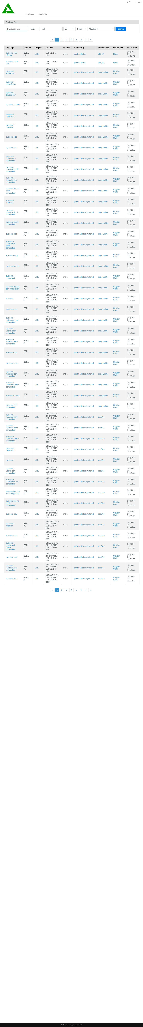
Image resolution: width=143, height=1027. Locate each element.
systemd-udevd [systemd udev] (12, 395)
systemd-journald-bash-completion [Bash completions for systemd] (12, 341)
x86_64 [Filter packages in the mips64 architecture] (101, 54)
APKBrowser (65, 1025)
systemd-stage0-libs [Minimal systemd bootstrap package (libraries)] (10, 72)
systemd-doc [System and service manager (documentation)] (11, 309)
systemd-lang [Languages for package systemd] (12, 255)
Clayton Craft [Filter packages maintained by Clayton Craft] (116, 72)
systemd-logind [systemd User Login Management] (12, 266)
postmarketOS (77, 1025)
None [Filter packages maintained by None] (115, 54)
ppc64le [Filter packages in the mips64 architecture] (101, 417)
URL (37, 54)
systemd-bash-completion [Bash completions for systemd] (12, 223)
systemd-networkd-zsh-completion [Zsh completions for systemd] (12, 320)
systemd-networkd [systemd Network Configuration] (10, 115)
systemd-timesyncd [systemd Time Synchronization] (10, 277)
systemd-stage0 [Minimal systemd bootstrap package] (13, 105)
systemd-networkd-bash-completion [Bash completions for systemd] (12, 384)
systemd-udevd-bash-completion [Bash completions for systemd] (11, 331)
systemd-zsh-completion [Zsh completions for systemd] (12, 406)
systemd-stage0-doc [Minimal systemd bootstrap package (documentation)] (11, 83)
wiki (129, 2)
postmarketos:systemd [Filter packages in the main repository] (84, 72)
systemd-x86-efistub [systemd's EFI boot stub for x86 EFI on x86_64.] (12, 54)
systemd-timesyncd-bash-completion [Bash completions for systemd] (10, 244)
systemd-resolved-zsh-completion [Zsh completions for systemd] (12, 374)
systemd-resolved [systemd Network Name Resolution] (10, 126)
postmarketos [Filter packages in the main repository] (80, 54)
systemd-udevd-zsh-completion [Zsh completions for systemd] (11, 158)
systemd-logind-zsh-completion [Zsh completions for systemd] (13, 288)
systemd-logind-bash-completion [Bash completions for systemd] (13, 191)
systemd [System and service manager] (9, 298)
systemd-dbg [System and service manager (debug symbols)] (11, 352)
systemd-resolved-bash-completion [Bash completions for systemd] (12, 169)
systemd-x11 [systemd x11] (11, 137)
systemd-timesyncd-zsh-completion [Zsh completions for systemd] (12, 212)
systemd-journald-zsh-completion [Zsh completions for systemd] (11, 180)
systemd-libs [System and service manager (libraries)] (11, 234)
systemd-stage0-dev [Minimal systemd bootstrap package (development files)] (11, 94)
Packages (30, 14)
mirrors (138, 2)
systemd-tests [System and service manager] (12, 363)
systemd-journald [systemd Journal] (10, 201)
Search (120, 29)
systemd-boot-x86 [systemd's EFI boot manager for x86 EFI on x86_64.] (12, 62)
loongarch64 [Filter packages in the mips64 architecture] (103, 72)
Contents (43, 14)
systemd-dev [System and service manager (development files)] (11, 148)
